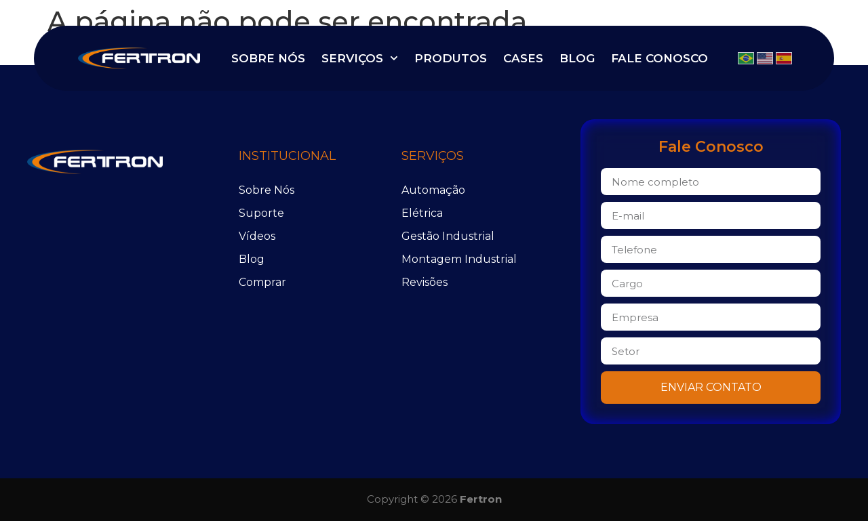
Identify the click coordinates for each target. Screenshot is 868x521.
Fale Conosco (659, 58)
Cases (523, 58)
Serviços (359, 58)
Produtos (450, 58)
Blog (577, 58)
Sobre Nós (268, 58)
